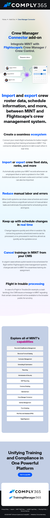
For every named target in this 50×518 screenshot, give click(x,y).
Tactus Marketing (41, 514)
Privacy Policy (5, 509)
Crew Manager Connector (25, 397)
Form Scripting (25, 408)
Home (4, 19)
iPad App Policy (43, 509)
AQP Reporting (25, 381)
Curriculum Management (25, 359)
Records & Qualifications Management (25, 348)
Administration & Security (25, 375)
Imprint (12, 509)
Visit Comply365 (25, 475)
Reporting (25, 370)
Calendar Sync (25, 392)
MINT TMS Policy (20, 509)
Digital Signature (25, 419)
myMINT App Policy (32, 509)
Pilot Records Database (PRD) (25, 413)
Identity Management (25, 403)
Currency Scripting (25, 386)
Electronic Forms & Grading (25, 354)
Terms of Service (25, 511)
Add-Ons (12, 19)
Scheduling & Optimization (25, 364)
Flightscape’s (13, 47)
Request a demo (25, 57)
